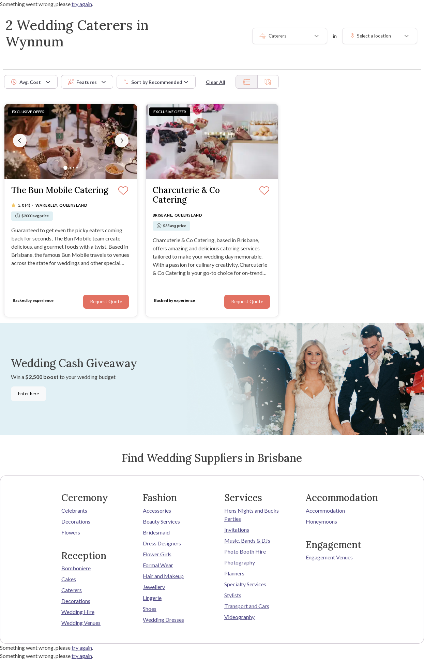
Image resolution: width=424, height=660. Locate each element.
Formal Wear (158, 565)
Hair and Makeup (163, 576)
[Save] (123, 191)
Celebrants (74, 510)
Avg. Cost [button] (26, 82)
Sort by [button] (153, 82)
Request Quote (106, 301)
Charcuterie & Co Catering (186, 195)
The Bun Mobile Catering (59, 190)
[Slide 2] (70, 168)
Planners (234, 573)
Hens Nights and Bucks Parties (251, 514)
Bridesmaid (156, 532)
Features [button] (82, 82)
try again (82, 4)
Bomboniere (76, 568)
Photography (239, 562)
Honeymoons (321, 521)
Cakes (68, 579)
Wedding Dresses (163, 619)
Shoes (149, 608)
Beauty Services (161, 521)
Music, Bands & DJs (247, 540)
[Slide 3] (73, 168)
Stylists (232, 595)
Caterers (71, 590)
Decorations (75, 521)
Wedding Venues (81, 622)
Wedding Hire (77, 611)
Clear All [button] (215, 82)
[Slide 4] (77, 168)
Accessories (157, 510)
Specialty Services (245, 584)
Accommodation (325, 510)
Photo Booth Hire (245, 551)
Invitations (236, 529)
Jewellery (154, 587)
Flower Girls (157, 554)
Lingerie (152, 598)
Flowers (70, 532)
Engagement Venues (329, 557)
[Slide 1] (65, 167)
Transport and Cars (246, 606)
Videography (239, 617)
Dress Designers (162, 543)
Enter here (28, 393)
